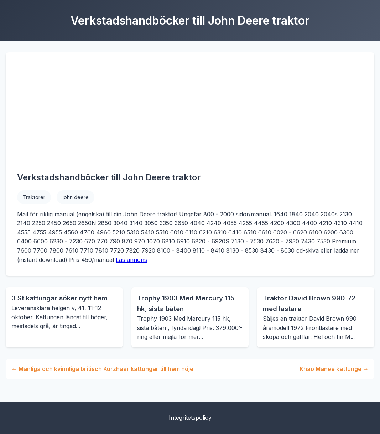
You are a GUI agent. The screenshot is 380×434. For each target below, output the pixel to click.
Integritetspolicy (190, 417)
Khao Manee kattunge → (334, 368)
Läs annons (131, 259)
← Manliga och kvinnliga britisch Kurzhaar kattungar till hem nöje (102, 368)
